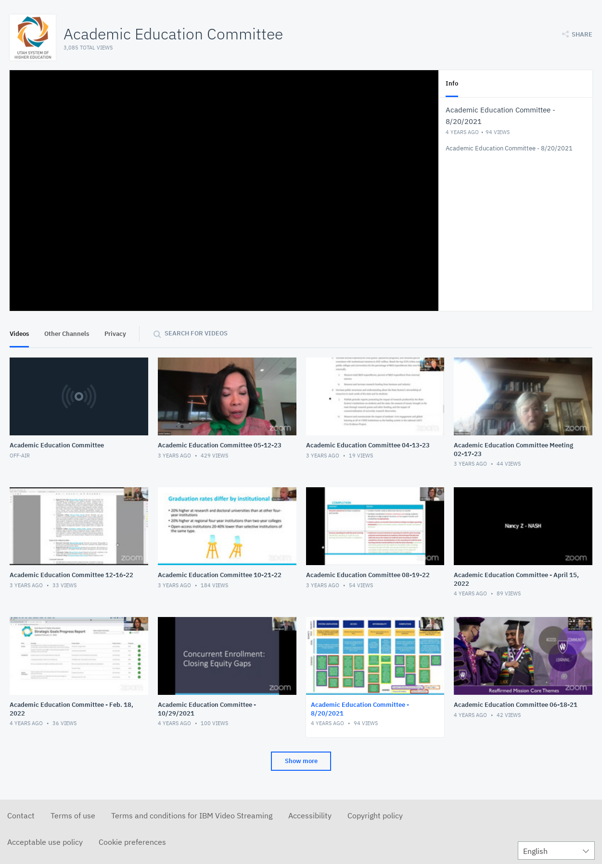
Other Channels (66, 334)
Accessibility (310, 815)
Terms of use (73, 815)
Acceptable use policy (45, 842)
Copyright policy (375, 815)
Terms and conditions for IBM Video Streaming (191, 815)
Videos (19, 334)
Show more (301, 761)
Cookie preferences (132, 842)
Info (452, 83)
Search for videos (196, 333)
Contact (21, 815)
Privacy (115, 334)
